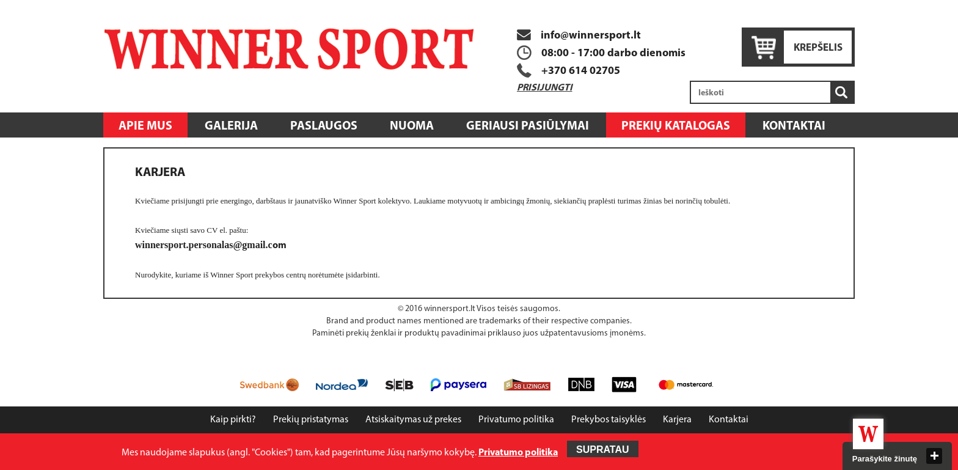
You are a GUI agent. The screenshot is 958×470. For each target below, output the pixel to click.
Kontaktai (793, 126)
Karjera (677, 420)
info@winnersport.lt (579, 36)
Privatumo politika (516, 420)
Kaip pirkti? (233, 420)
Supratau (602, 449)
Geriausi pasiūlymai (527, 126)
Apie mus (145, 126)
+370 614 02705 (580, 71)
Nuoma (412, 126)
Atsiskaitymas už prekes (413, 420)
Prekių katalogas (675, 126)
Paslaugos (323, 126)
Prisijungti (544, 88)
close (934, 456)
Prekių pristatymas (310, 420)
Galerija (231, 126)
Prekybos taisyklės (608, 420)
